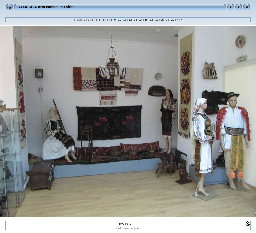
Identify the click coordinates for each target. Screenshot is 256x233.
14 (140, 19)
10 (119, 19)
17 (157, 19)
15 (146, 19)
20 (172, 19)
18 (162, 19)
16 (151, 19)
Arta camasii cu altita (56, 7)
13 (135, 19)
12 (130, 19)
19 (167, 19)
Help (138, 228)
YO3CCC (26, 7)
